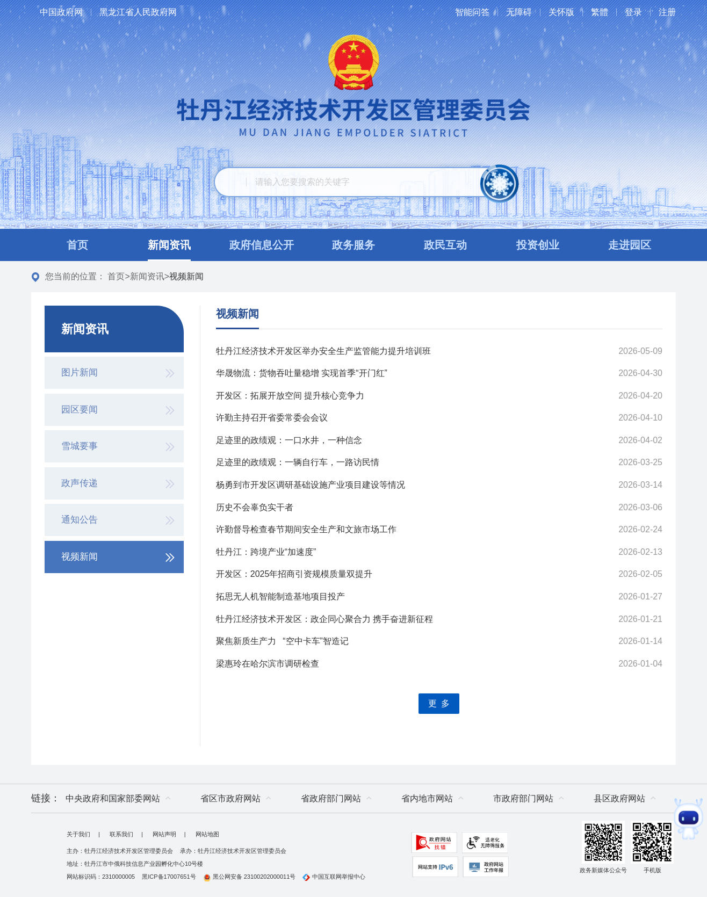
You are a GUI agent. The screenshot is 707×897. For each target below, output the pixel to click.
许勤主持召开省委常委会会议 (272, 417)
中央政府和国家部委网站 (113, 798)
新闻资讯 (147, 276)
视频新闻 (237, 314)
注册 (667, 12)
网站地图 (207, 834)
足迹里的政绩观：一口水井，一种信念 (289, 440)
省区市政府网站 (230, 798)
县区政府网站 (619, 798)
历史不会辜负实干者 (254, 507)
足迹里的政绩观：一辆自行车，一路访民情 (297, 462)
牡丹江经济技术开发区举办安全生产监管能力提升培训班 (323, 351)
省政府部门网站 (331, 798)
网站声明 (164, 834)
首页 (116, 276)
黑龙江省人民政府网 (138, 12)
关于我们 (78, 834)
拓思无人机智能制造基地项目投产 (280, 596)
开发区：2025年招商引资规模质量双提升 (294, 573)
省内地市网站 (427, 798)
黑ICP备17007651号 (169, 876)
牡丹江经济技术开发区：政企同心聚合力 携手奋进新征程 (324, 619)
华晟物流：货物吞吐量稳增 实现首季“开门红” (301, 373)
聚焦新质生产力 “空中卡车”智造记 (282, 641)
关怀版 (561, 12)
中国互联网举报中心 (333, 876)
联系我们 (121, 834)
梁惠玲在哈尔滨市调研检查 (267, 663)
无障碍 (519, 12)
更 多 (439, 703)
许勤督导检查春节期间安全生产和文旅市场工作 (306, 529)
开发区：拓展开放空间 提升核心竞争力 (290, 395)
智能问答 (472, 12)
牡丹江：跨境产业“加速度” (266, 551)
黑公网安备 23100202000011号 (249, 876)
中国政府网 (61, 12)
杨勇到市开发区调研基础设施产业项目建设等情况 (310, 484)
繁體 (599, 12)
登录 (633, 12)
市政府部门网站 (523, 798)
